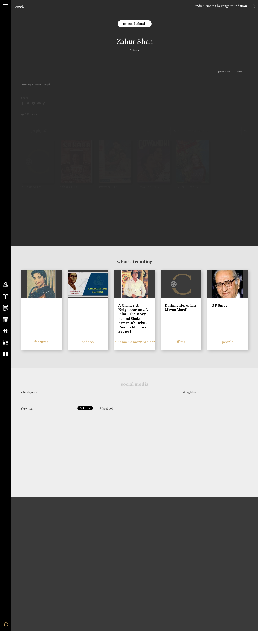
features (41, 342)
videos (88, 342)
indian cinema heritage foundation (221, 6)
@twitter (27, 408)
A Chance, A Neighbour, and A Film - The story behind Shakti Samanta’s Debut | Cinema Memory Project (133, 318)
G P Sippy (219, 305)
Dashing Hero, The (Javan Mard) (181, 307)
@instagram (29, 392)
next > (241, 71)
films (181, 342)
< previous (223, 71)
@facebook (106, 408)
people (19, 6)
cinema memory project (134, 342)
